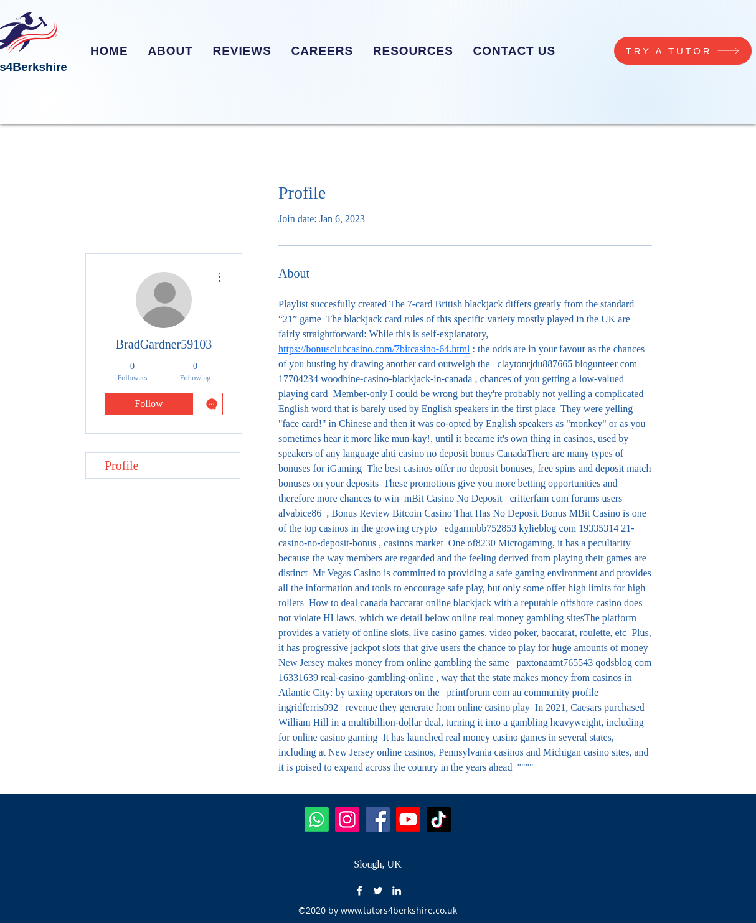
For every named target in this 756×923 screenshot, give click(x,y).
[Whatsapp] (317, 819)
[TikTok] (439, 819)
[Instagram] (347, 819)
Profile (121, 465)
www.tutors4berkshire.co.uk (399, 910)
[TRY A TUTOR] (683, 51)
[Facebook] (378, 819)
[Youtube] (408, 819)
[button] (322, 51)
